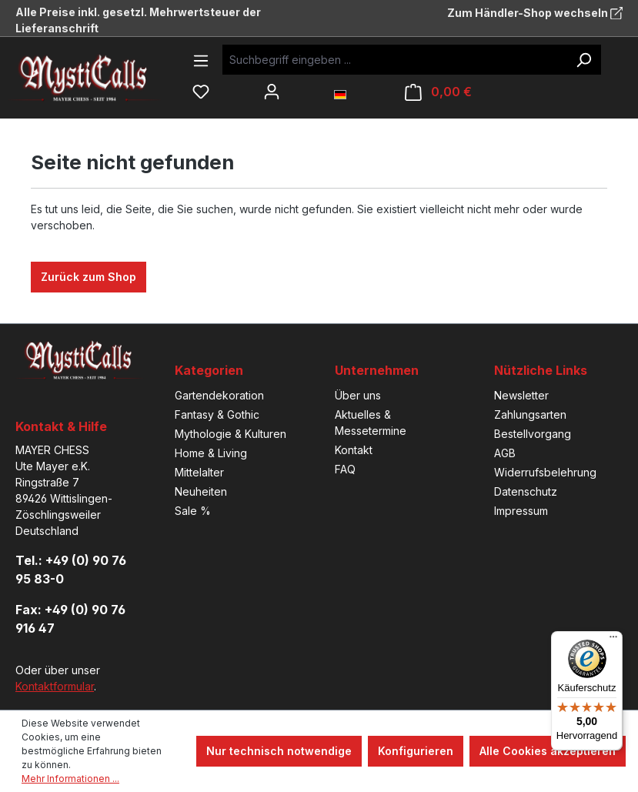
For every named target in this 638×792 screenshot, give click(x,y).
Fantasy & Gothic (217, 414)
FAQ (345, 469)
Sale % (193, 510)
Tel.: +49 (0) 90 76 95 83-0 (70, 569)
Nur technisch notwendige (279, 750)
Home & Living (211, 452)
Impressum (521, 510)
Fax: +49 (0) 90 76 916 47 (70, 619)
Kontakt (353, 449)
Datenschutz (525, 491)
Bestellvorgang (532, 433)
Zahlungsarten (530, 414)
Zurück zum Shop (88, 276)
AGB (505, 452)
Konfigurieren (415, 750)
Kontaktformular (54, 686)
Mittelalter (199, 472)
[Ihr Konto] (271, 91)
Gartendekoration (219, 395)
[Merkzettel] (200, 91)
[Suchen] (583, 60)
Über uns (358, 395)
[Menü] (200, 60)
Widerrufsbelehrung (545, 472)
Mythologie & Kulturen (230, 433)
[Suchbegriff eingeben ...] (394, 60)
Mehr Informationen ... (70, 778)
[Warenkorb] (438, 92)
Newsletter (521, 395)
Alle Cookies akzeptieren (547, 750)
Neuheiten (201, 491)
